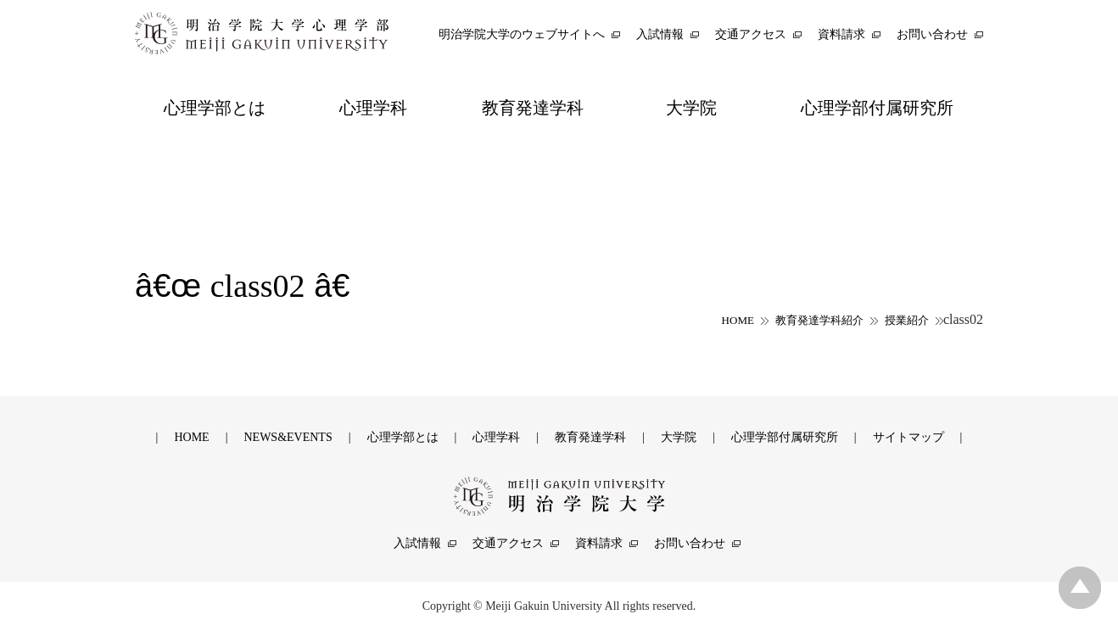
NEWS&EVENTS (287, 437)
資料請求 (599, 543)
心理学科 (496, 437)
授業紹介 (907, 320)
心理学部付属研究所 (784, 437)
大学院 (678, 437)
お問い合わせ (689, 543)
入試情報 (417, 543)
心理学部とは (403, 437)
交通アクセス (508, 543)
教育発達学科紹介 (819, 320)
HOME (738, 320)
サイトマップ (908, 437)
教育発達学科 (590, 437)
